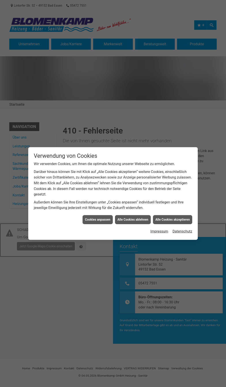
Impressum (159, 225)
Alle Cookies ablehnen (132, 213)
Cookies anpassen (97, 213)
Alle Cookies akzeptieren (172, 213)
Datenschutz (182, 225)
